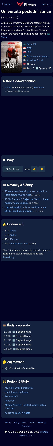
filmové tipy (8, 257)
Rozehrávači (11, 396)
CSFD (13, 235)
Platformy (26, 426)
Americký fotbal (35, 60)
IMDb (13, 230)
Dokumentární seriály (38, 56)
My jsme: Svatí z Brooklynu (19, 387)
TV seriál (31, 44)
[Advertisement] (26, 126)
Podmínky (23, 435)
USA (29, 52)
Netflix (8, 87)
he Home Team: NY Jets (17, 412)
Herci (24, 422)
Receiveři (10, 400)
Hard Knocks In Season (17, 392)
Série (32, 422)
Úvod (8, 422)
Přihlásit (6, 4)
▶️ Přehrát (39, 87)
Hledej (47, 4)
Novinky (42, 422)
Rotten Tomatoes (19, 243)
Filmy (16, 422)
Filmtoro (44, 431)
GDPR (31, 435)
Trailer (4, 37)
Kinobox (14, 239)
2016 (29, 48)
